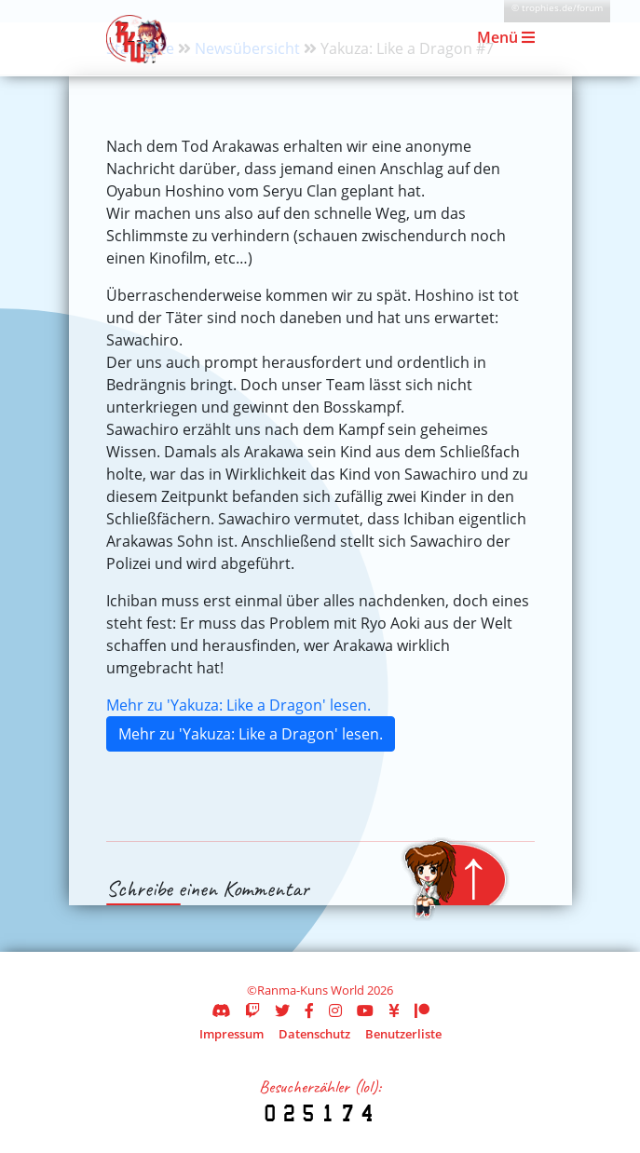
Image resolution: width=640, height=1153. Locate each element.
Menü (506, 37)
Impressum (231, 1033)
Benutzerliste (403, 1033)
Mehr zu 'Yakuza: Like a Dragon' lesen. (238, 705)
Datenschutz (314, 1033)
